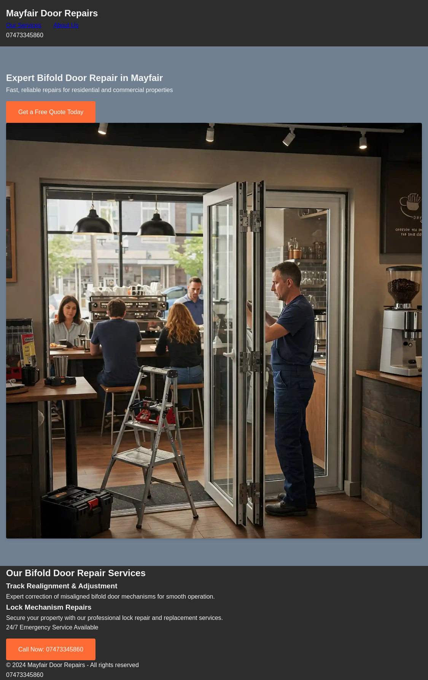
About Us (65, 25)
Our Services (23, 25)
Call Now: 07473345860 (50, 649)
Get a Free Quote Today (50, 112)
